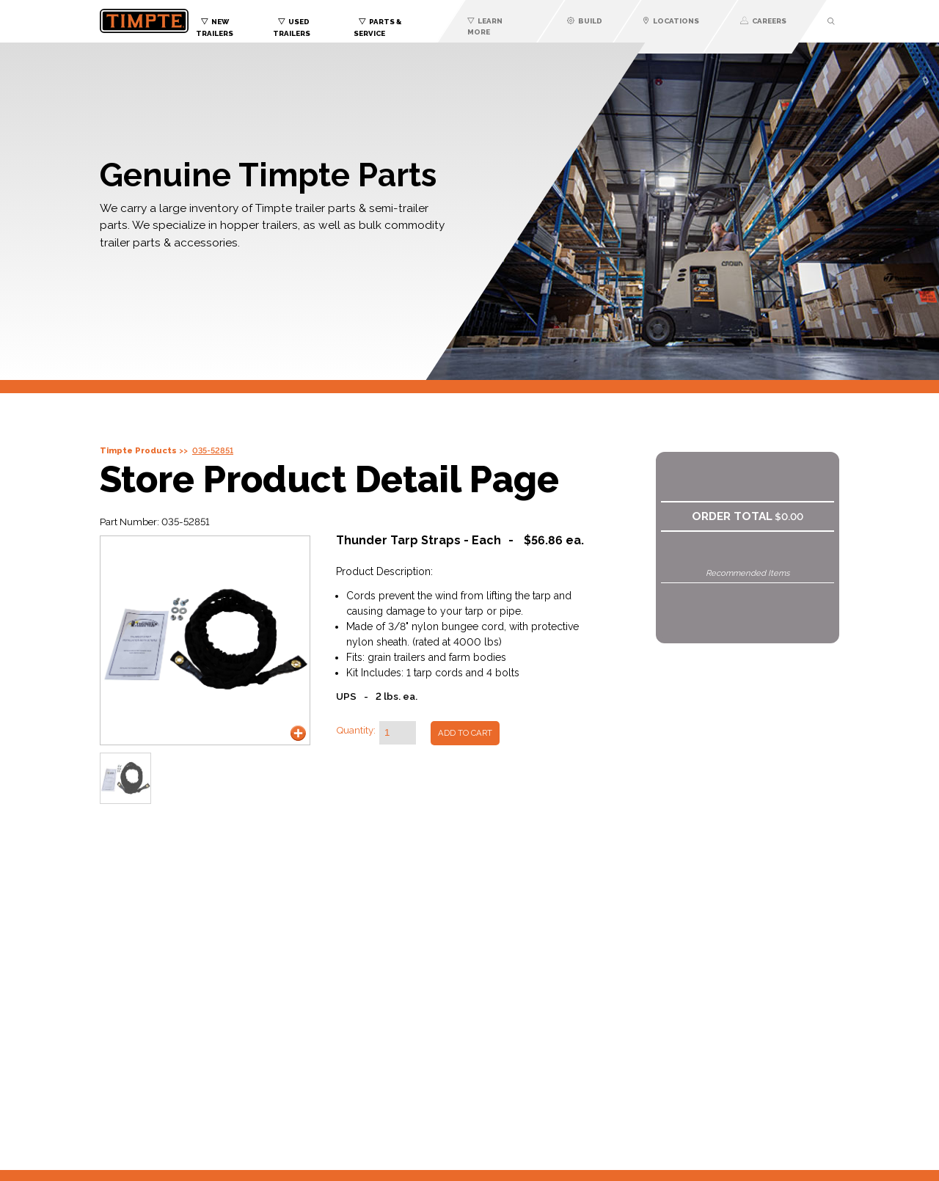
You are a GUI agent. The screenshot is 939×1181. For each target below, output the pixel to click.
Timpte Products (138, 450)
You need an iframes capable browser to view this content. (469, 1012)
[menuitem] (234, 24)
